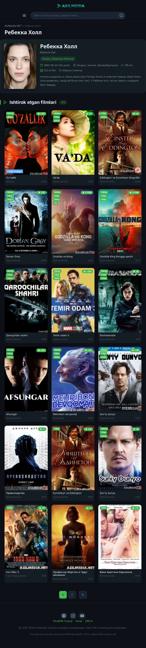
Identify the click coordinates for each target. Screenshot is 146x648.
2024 (90, 260)
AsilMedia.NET (13, 25)
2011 (138, 339)
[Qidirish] (121, 15)
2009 (43, 260)
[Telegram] (63, 615)
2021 (137, 260)
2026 (43, 181)
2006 (43, 418)
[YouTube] (82, 615)
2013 (90, 181)
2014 (137, 418)
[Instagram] (73, 615)
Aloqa (78, 620)
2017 (90, 578)
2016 (90, 418)
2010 (43, 339)
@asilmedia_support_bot (103, 634)
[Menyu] (24, 15)
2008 (137, 181)
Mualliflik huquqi (62, 620)
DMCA (89, 620)
